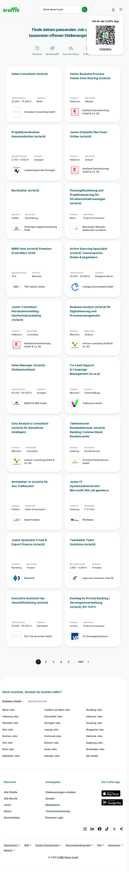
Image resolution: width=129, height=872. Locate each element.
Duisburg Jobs (94, 723)
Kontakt (50, 798)
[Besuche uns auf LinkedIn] (92, 829)
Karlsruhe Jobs (94, 736)
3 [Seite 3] (53, 661)
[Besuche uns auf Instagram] (85, 829)
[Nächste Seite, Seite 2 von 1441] (88, 661)
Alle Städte (92, 756)
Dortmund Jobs (52, 736)
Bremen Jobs (51, 742)
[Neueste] (37, 52)
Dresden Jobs (52, 756)
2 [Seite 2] (46, 661)
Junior (7, 804)
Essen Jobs (50, 749)
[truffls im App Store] (112, 793)
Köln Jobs (8, 729)
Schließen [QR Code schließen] (105, 49)
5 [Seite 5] (68, 661)
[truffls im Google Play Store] (112, 802)
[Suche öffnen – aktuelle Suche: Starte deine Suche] (63, 9)
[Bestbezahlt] (52, 52)
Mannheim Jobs (11, 756)
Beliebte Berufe (37, 701)
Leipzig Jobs (51, 729)
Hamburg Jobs (11, 716)
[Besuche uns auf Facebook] (99, 829)
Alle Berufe (10, 798)
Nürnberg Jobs (94, 709)
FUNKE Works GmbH (67, 857)
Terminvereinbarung (57, 811)
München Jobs (11, 723)
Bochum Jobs (10, 736)
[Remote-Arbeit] (71, 52)
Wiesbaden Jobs (95, 749)
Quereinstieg (11, 817)
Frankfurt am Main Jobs (57, 709)
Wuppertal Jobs (95, 729)
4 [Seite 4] (61, 661)
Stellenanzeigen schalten (60, 792)
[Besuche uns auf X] (114, 829)
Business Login (54, 817)
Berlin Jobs (9, 709)
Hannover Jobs (94, 716)
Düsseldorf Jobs (53, 716)
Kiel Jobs (8, 742)
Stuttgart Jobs (52, 723)
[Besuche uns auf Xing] (121, 829)
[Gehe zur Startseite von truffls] (11, 9)
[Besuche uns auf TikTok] (107, 829)
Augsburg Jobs (94, 742)
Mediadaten (52, 804)
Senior (8, 811)
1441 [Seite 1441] (80, 661)
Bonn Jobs (8, 749)
